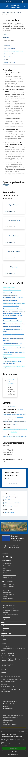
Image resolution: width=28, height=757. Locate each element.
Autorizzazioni (6, 617)
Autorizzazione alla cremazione (10, 300)
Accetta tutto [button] (14, 748)
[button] (14, 754)
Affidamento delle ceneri (9, 293)
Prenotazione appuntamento (10, 701)
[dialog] (14, 744)
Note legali (5, 722)
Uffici (18, 12)
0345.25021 (15, 424)
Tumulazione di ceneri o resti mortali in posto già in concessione (12, 362)
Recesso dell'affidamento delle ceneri (12, 321)
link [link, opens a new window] (6, 745)
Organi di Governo (7, 563)
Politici (5, 573)
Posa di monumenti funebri (10, 318)
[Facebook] (3, 556)
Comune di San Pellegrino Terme (11, 382)
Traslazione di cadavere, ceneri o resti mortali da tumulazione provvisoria (12, 344)
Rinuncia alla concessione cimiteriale (12, 326)
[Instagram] (10, 556)
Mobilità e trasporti (8, 598)
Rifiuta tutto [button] (14, 751)
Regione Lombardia (6, 2)
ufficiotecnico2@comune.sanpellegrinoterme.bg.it (15, 429)
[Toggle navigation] (3, 6)
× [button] (26, 733)
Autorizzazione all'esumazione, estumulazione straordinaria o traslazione (13, 296)
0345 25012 (13, 407)
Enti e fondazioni (7, 570)
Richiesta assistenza (8, 708)
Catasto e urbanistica (8, 594)
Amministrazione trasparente (10, 717)
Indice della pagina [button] (9, 40)
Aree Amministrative (8, 566)
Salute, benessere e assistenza (10, 615)
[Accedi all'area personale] (22, 2)
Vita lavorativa (6, 589)
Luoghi (5, 637)
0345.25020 (20, 417)
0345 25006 (20, 409)
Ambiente (5, 612)
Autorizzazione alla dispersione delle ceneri (14, 303)
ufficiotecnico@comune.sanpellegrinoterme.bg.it (14, 421)
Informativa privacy (8, 720)
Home (3, 12)
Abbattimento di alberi (8, 287)
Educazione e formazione (9, 605)
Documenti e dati (7, 577)
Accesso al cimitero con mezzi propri (12, 290)
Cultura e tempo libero (8, 586)
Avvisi (4, 630)
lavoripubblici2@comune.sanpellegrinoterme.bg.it (15, 436)
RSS (2, 732)
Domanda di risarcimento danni (11, 306)
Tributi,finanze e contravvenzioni (11, 610)
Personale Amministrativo (9, 575)
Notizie (5, 626)
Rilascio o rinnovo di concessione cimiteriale (14, 324)
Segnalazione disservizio (9, 704)
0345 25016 (14, 432)
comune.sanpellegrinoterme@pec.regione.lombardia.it (14, 659)
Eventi (4, 639)
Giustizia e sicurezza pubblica (10, 608)
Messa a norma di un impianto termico (12, 309)
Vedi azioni (6, 37)
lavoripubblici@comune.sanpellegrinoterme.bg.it (14, 414)
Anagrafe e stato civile (8, 584)
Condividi (6, 34)
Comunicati (6, 628)
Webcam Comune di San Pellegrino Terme (13, 715)
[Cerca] (25, 6)
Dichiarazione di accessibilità (10, 724)
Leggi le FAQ (6, 706)
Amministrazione (11, 12)
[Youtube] (7, 556)
